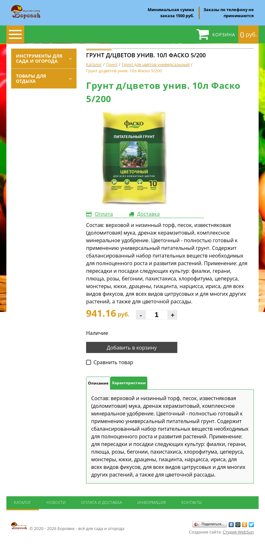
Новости (56, 502)
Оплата (104, 213)
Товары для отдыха (31, 78)
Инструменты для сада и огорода (39, 58)
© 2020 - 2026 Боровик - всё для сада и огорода (67, 526)
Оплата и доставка (101, 502)
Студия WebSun (238, 532)
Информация (151, 502)
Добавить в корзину (132, 347)
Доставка (148, 213)
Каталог (22, 502)
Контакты (191, 502)
